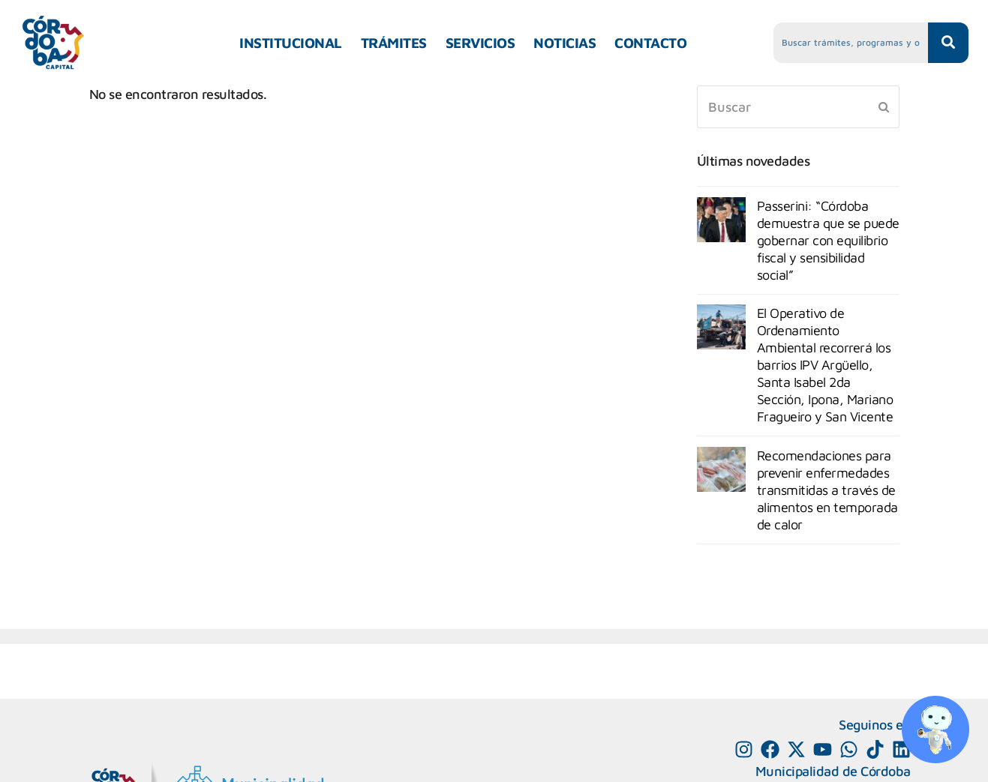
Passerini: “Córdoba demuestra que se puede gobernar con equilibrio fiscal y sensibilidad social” (828, 240)
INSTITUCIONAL (290, 42)
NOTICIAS (564, 42)
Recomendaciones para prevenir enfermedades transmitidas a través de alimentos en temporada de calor (827, 490)
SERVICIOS (480, 42)
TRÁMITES (394, 42)
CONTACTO (650, 42)
